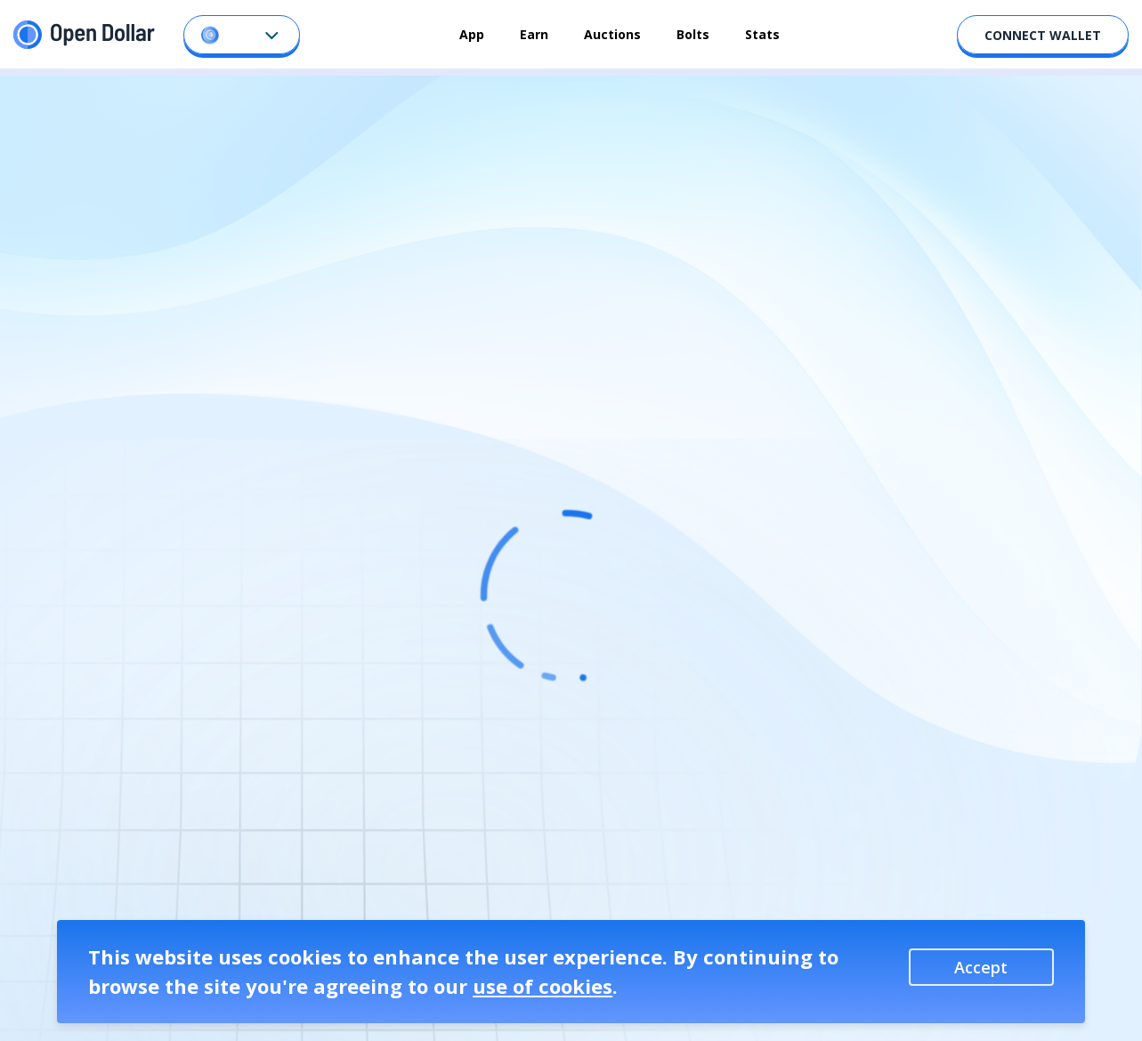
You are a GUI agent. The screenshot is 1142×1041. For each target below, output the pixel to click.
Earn (534, 34)
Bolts (692, 34)
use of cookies (542, 985)
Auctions (612, 34)
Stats (762, 34)
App (471, 34)
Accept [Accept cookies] (981, 967)
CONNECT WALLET (1042, 35)
